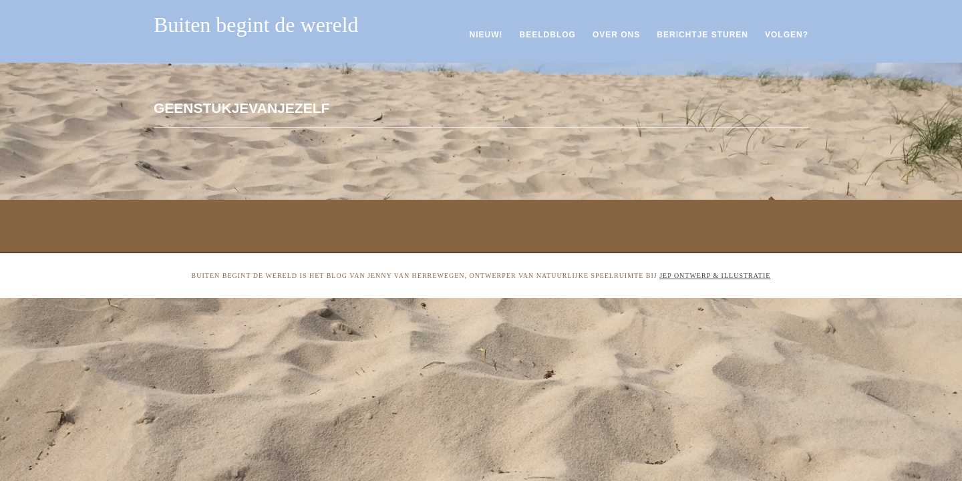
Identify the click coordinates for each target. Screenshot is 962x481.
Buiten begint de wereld (256, 25)
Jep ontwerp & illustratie (714, 275)
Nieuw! (486, 34)
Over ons (616, 34)
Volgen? (786, 34)
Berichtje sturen (702, 34)
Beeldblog (548, 34)
